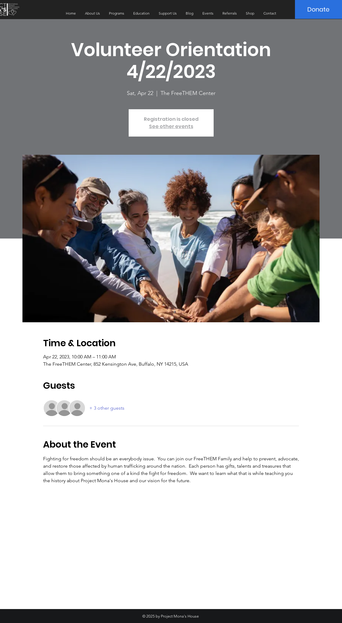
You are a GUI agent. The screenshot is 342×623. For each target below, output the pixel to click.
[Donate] (318, 9)
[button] (92, 13)
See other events (171, 126)
